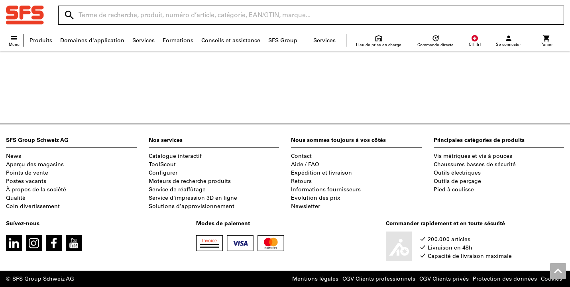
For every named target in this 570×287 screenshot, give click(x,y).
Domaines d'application (92, 40)
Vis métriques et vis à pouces (473, 156)
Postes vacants (26, 181)
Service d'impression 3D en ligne (193, 198)
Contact (301, 156)
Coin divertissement (33, 206)
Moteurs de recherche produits (190, 181)
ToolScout (162, 164)
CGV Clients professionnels (378, 278)
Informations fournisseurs (326, 189)
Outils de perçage (457, 181)
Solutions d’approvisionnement (191, 206)
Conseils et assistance (230, 40)
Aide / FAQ (305, 164)
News (13, 156)
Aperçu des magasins (35, 164)
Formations (178, 40)
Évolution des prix (315, 198)
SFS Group (282, 40)
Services (143, 40)
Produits (40, 40)
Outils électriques (457, 172)
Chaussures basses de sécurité (475, 164)
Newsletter (305, 206)
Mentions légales (315, 278)
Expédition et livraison (321, 172)
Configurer (163, 172)
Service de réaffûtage (177, 189)
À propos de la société (36, 189)
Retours (301, 181)
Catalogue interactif (175, 156)
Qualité (16, 198)
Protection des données (505, 278)
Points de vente (27, 172)
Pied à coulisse (454, 189)
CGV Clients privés (444, 278)
